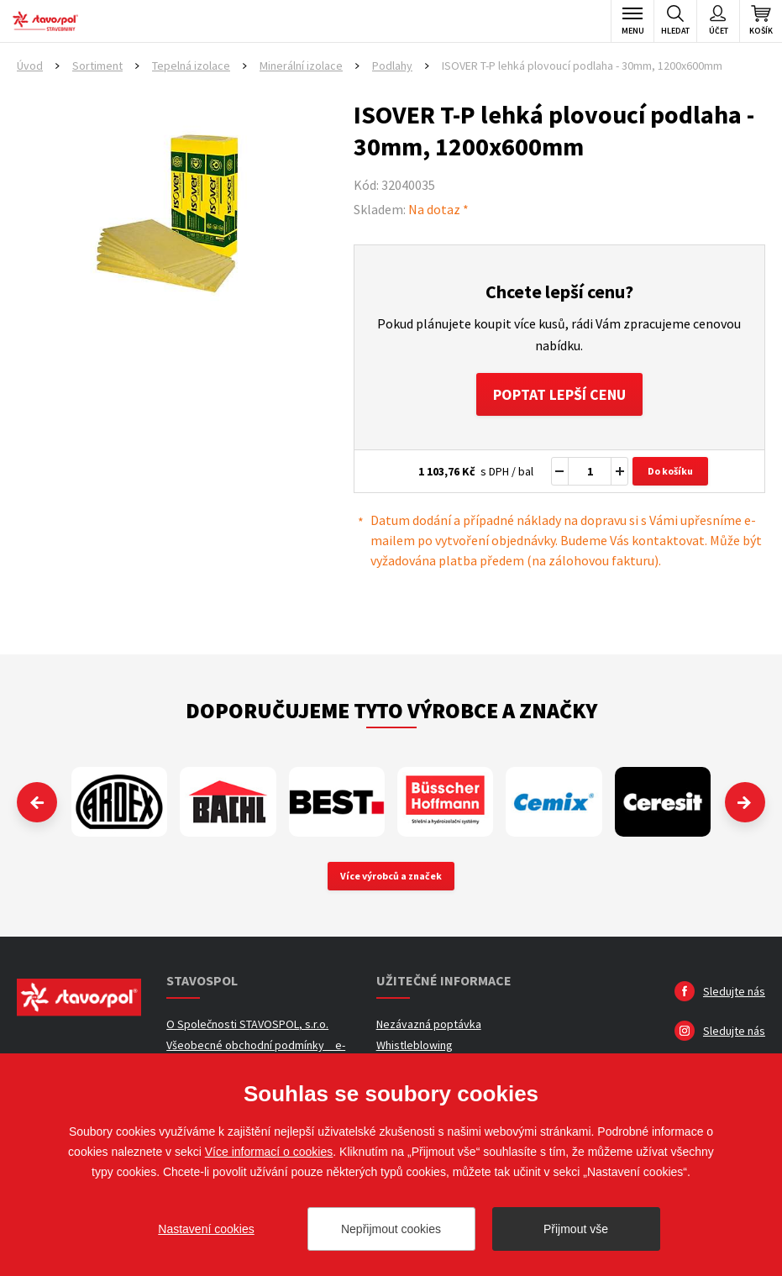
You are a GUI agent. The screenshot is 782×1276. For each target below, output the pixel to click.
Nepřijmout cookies (391, 1229)
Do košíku (670, 471)
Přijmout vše (575, 1229)
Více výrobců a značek (391, 876)
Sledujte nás (734, 992)
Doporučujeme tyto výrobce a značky (391, 711)
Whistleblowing (414, 1045)
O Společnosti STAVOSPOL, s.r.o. (247, 1024)
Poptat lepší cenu (559, 394)
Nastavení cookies (206, 1229)
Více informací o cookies (269, 1151)
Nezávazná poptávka (428, 1024)
